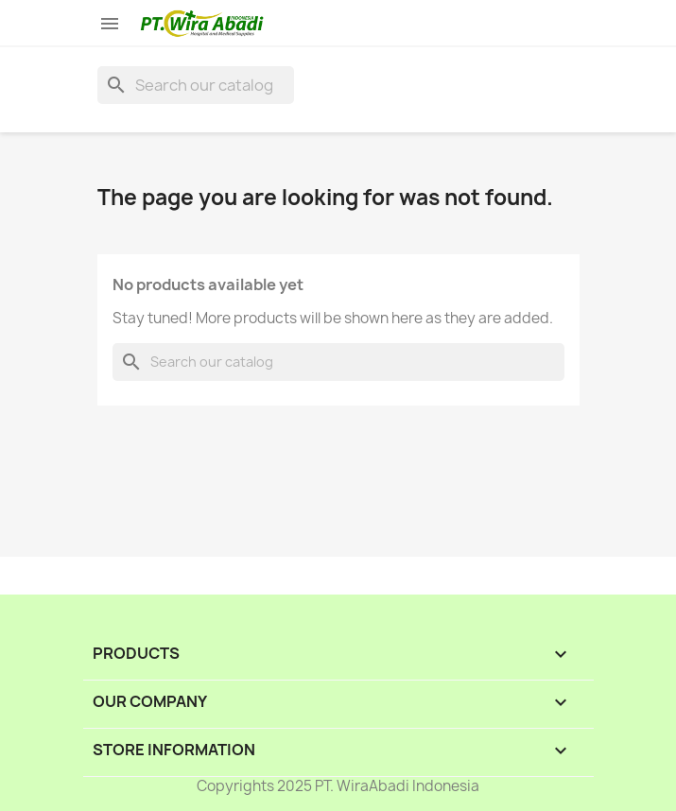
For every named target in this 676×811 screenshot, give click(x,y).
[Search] (195, 85)
